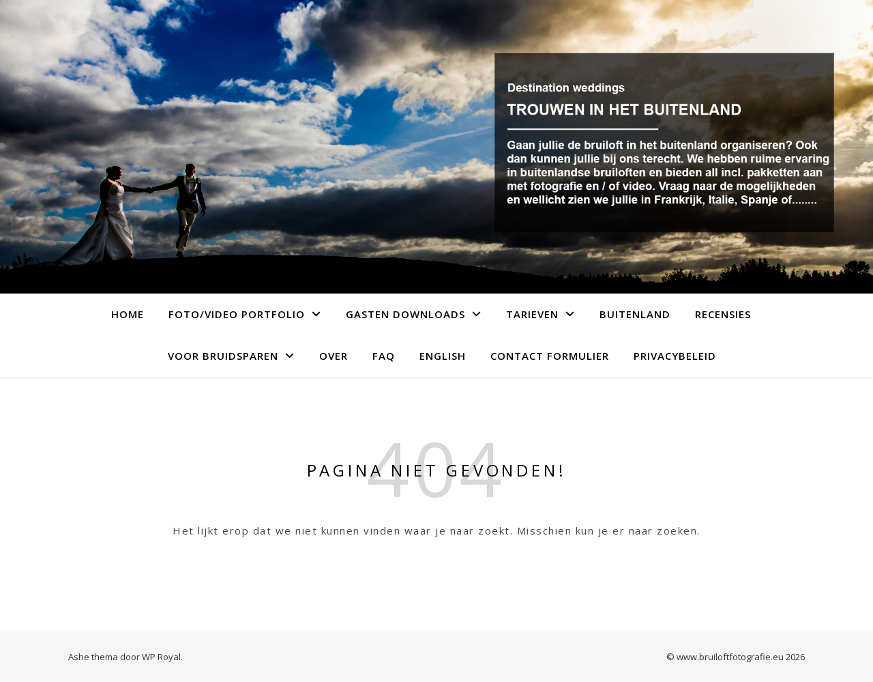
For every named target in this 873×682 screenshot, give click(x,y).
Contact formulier (549, 356)
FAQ (383, 356)
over (333, 356)
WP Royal (161, 657)
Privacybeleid (675, 356)
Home (127, 314)
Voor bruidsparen (223, 356)
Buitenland (635, 314)
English (442, 356)
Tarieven (532, 314)
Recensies (723, 314)
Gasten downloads (405, 314)
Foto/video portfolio (236, 314)
